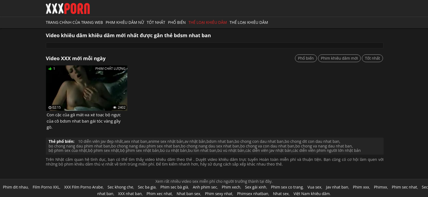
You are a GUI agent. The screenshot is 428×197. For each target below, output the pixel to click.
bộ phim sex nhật (103, 150)
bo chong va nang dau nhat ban (323, 146)
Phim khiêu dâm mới (339, 58)
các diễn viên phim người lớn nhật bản (326, 150)
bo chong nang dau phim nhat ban (79, 146)
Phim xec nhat (159, 193)
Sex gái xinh (255, 187)
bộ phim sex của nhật (68, 150)
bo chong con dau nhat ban (259, 141)
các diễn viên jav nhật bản (268, 150)
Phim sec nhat (404, 187)
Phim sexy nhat (218, 193)
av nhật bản (194, 141)
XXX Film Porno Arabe (83, 187)
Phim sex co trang (287, 187)
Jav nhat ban (337, 187)
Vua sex (314, 187)
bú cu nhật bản (173, 150)
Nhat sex (281, 193)
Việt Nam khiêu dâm (312, 193)
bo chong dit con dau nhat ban (312, 141)
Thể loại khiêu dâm (207, 22)
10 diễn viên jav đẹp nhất (100, 141)
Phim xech (231, 187)
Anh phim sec (205, 187)
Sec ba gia (147, 187)
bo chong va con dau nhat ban (267, 146)
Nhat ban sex (188, 193)
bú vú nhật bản (230, 150)
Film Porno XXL (46, 187)
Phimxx (380, 187)
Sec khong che (120, 187)
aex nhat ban (135, 141)
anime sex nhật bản (165, 141)
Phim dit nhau (15, 187)
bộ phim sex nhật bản (139, 150)
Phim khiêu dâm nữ (125, 22)
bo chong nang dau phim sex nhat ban (145, 146)
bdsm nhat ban (220, 141)
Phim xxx (361, 187)
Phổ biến (177, 22)
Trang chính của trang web (74, 22)
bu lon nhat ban (202, 150)
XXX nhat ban (130, 193)
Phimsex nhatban (252, 193)
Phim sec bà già (174, 187)
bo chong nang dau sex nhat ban (210, 146)
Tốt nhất (156, 22)
